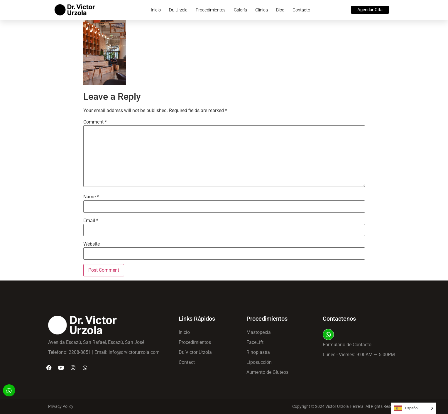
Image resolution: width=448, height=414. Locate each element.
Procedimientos (211, 10)
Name (91, 197)
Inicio (156, 10)
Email (90, 220)
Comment (95, 122)
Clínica (261, 10)
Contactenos (339, 318)
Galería (240, 10)
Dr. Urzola (178, 10)
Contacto (301, 10)
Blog (280, 10)
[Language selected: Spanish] (413, 408)
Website (91, 244)
